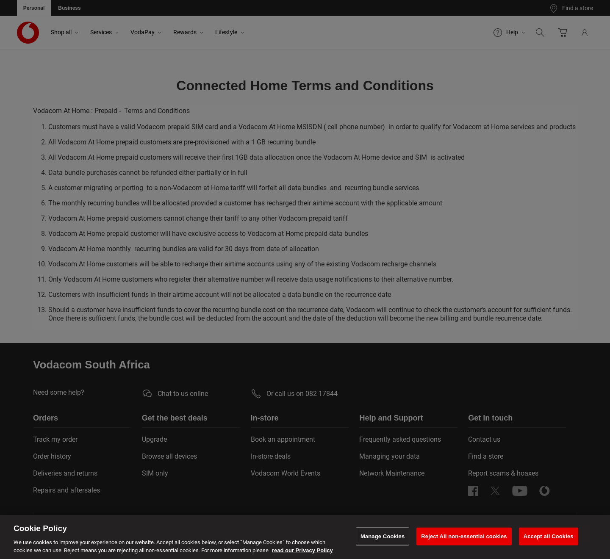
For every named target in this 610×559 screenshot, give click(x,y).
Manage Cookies (382, 536)
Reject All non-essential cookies (464, 536)
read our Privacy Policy (302, 550)
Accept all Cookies (549, 536)
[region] (305, 537)
